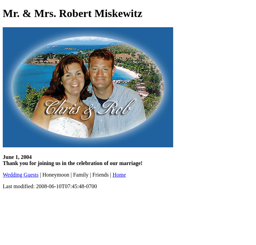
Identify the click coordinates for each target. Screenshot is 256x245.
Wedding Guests (21, 175)
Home (119, 175)
